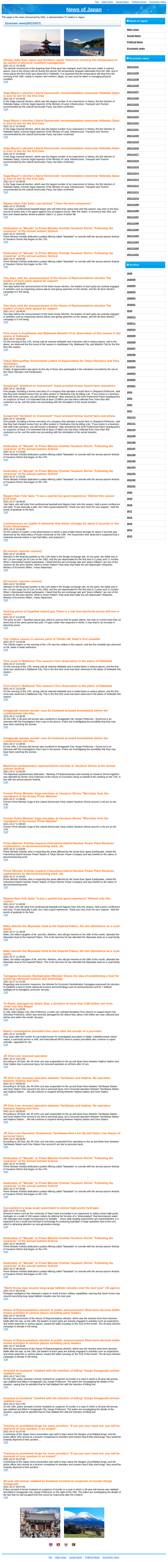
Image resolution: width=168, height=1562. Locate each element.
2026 (129, 273)
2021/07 (131, 448)
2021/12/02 (133, 248)
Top (97, 2)
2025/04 (131, 367)
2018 (129, 505)
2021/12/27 (133, 92)
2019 (129, 498)
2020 (129, 492)
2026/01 (131, 304)
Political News (139, 2)
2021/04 (131, 467)
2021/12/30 (133, 73)
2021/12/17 (133, 154)
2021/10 (131, 430)
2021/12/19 (133, 142)
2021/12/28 (133, 85)
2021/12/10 (133, 198)
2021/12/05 (133, 229)
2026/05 (131, 279)
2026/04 (131, 286)
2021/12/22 (133, 123)
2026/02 (131, 298)
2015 (129, 523)
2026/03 (131, 292)
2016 (129, 517)
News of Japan (84, 9)
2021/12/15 (133, 167)
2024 (129, 392)
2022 (129, 405)
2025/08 (131, 342)
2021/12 (131, 417)
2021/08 (131, 442)
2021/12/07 (133, 217)
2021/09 (131, 436)
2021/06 (131, 455)
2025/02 (131, 380)
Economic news (157, 2)
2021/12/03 (133, 242)
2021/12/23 (133, 117)
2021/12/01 (133, 254)
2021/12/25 (133, 104)
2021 (129, 411)
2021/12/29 (133, 79)
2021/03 (131, 473)
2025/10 (131, 329)
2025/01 (131, 386)
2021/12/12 (133, 186)
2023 (129, 398)
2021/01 (131, 486)
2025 (129, 311)
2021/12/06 (133, 223)
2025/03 (131, 373)
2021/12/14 (133, 173)
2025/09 (131, 336)
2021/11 (131, 423)
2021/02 (131, 480)
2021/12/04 (133, 236)
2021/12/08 (133, 211)
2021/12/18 (133, 148)
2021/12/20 (133, 136)
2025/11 (131, 323)
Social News (122, 2)
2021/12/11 (133, 192)
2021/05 (131, 461)
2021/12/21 (133, 129)
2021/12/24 (133, 110)
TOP (5, 81)
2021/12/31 (133, 67)
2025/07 (131, 348)
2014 (129, 530)
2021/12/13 (133, 179)
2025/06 (131, 354)
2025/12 (131, 317)
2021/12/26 (133, 98)
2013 (129, 536)
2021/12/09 (133, 204)
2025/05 (131, 361)
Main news (107, 2)
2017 (129, 511)
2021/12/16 (133, 161)
